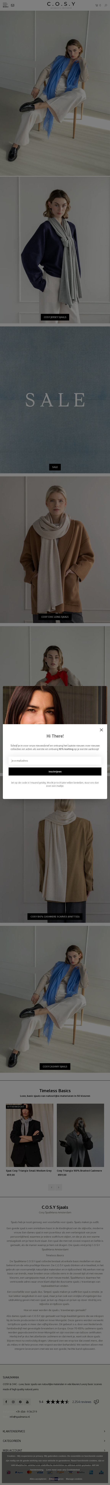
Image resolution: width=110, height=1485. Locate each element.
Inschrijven (55, 771)
